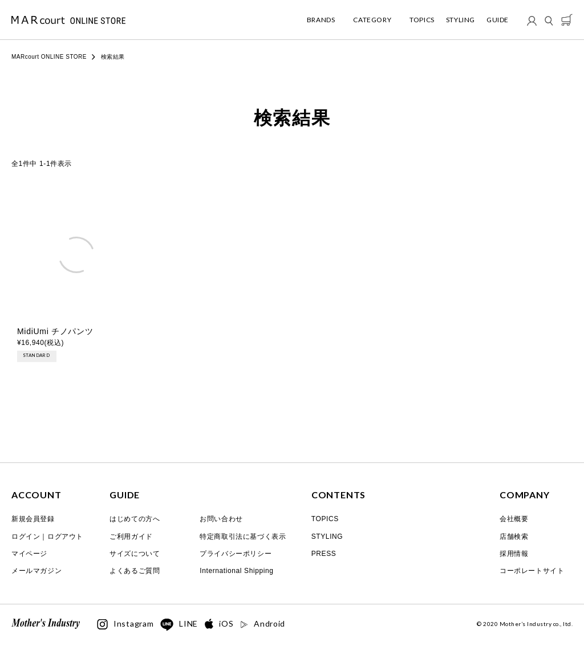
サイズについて (135, 554)
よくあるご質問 (135, 571)
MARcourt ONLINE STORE (49, 57)
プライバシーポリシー (235, 554)
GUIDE (497, 20)
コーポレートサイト (532, 571)
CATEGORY (372, 20)
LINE (179, 625)
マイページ (29, 554)
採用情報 (514, 554)
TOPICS (422, 20)
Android (262, 623)
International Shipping (236, 571)
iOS (219, 624)
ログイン (25, 537)
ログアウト (65, 537)
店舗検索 (514, 537)
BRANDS (321, 20)
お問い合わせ (221, 519)
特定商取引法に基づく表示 (243, 537)
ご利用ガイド (131, 537)
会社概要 (514, 519)
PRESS (323, 554)
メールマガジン (36, 571)
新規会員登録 (33, 519)
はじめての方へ (135, 519)
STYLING (460, 20)
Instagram (125, 624)
